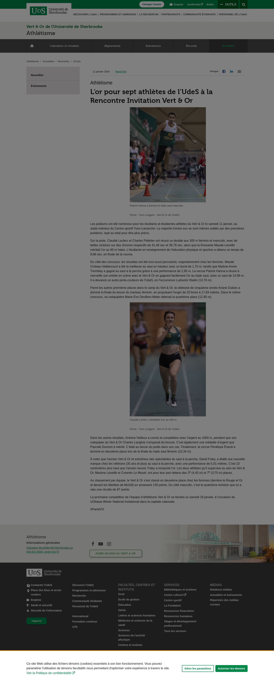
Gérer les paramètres (198, 668)
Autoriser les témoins (231, 668)
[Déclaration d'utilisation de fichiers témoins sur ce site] (137, 668)
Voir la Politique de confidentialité (48, 673)
